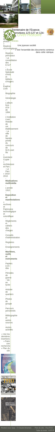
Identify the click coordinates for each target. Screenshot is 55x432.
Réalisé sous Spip (8, 428)
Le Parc (7, 170)
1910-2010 (6, 175)
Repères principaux (10, 54)
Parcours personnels (10, 309)
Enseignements (12, 247)
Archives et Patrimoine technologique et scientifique (9, 210)
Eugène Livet (6, 87)
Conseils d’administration (12, 236)
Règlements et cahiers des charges (10, 226)
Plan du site (39, 428)
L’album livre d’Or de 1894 (8, 107)
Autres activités (9, 328)
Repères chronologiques (10, 47)
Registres (9, 242)
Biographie (10, 93)
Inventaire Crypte (7, 158)
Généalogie (10, 98)
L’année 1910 (9, 189)
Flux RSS (49, 428)
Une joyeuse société (26, 45)
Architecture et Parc (8, 165)
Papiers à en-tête (8, 265)
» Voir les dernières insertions (5, 336)
